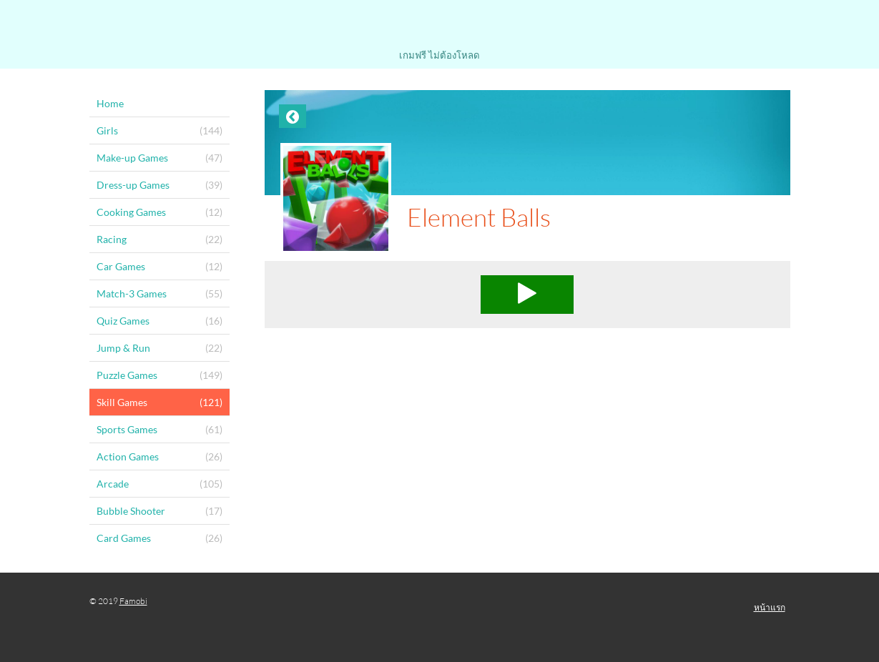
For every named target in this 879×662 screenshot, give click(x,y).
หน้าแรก (769, 607)
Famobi (133, 601)
